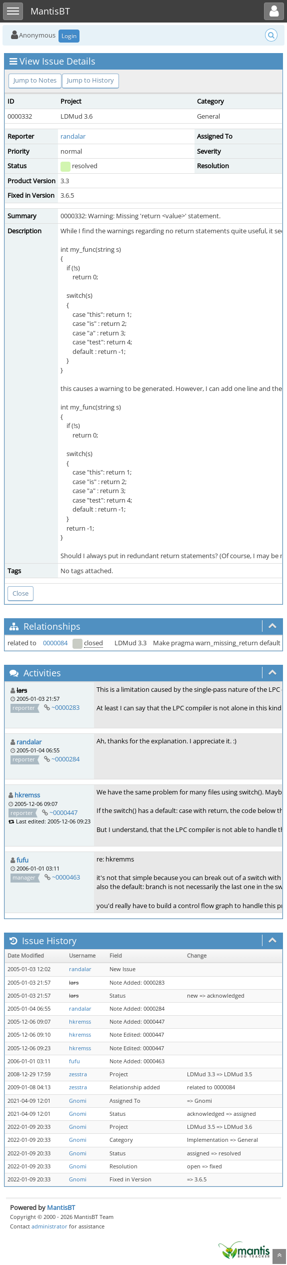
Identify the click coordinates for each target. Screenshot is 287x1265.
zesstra (78, 1074)
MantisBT (61, 1207)
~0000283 (66, 707)
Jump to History (90, 80)
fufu (22, 860)
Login (69, 36)
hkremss (27, 794)
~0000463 (66, 877)
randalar (73, 136)
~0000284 (66, 758)
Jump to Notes (35, 80)
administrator (50, 1226)
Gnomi (77, 1100)
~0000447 (64, 812)
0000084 (55, 642)
